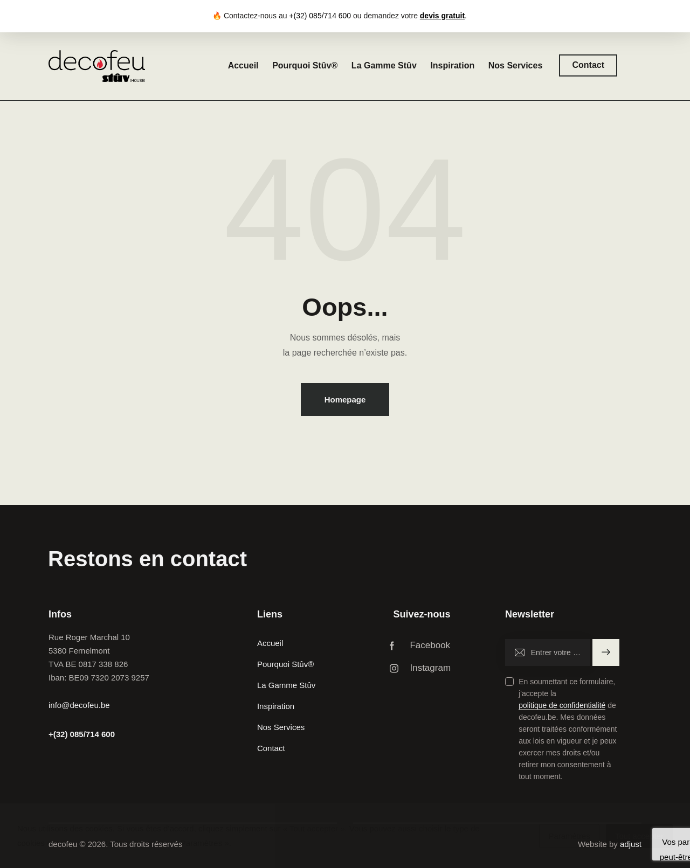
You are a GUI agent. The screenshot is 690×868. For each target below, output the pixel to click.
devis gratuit (442, 15)
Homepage (345, 399)
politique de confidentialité (562, 706)
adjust (630, 844)
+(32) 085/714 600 (82, 734)
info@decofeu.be (79, 705)
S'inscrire (605, 652)
